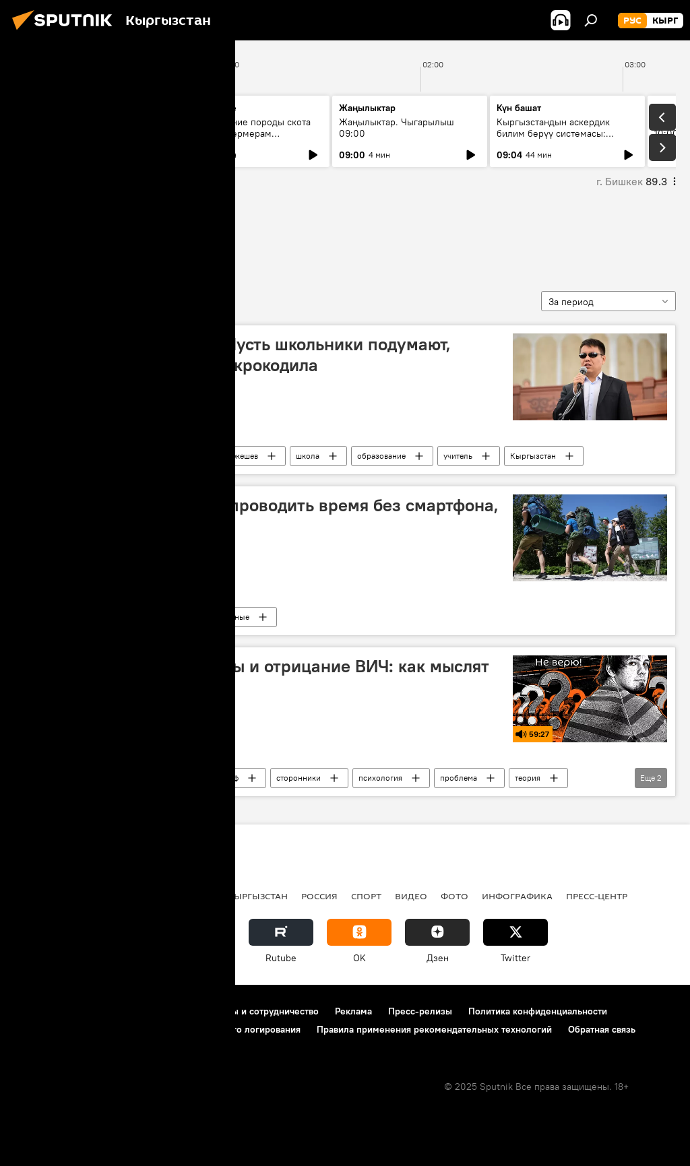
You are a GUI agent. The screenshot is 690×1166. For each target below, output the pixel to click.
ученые (235, 617)
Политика (113, 896)
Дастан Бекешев (228, 456)
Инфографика (517, 896)
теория (527, 778)
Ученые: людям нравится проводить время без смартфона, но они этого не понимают (261, 515)
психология (380, 778)
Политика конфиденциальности (537, 1011)
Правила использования (128, 1011)
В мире (98, 617)
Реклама (353, 1011)
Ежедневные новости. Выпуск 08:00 (89, 127)
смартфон (166, 617)
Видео (411, 896)
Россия (319, 896)
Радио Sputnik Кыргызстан (135, 778)
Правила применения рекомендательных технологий (434, 1029)
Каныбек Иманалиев (123, 456)
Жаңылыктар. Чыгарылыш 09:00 (396, 127)
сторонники (298, 778)
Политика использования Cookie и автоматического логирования (157, 1029)
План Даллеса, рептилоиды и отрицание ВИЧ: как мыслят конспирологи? (256, 676)
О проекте (36, 1011)
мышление (54, 235)
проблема (458, 778)
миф (231, 778)
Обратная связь (601, 1029)
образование (381, 456)
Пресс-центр (596, 896)
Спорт (366, 896)
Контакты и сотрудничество (258, 1011)
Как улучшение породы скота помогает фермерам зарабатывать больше (246, 133)
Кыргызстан (533, 456)
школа (307, 456)
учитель (457, 456)
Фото (454, 896)
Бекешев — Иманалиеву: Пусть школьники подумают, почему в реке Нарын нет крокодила (237, 354)
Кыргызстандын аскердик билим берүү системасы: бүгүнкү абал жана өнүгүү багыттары (553, 139)
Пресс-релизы (420, 1011)
